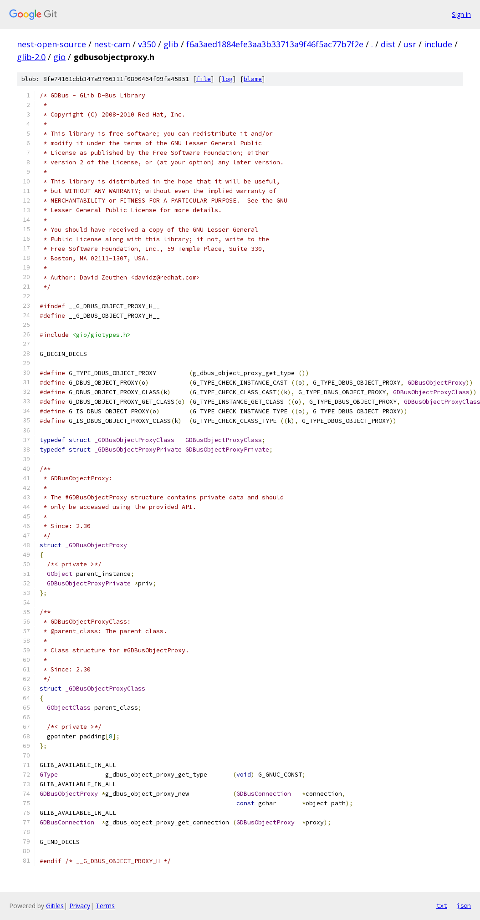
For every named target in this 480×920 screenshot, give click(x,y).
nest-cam (112, 44)
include (438, 44)
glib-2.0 (31, 56)
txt (441, 905)
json (463, 905)
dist (388, 44)
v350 (147, 44)
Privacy (79, 905)
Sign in (461, 14)
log (227, 79)
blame (253, 79)
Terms (105, 905)
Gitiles (55, 905)
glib (171, 44)
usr (409, 44)
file (203, 79)
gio (59, 56)
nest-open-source (51, 44)
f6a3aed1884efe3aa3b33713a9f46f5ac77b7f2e (274, 44)
